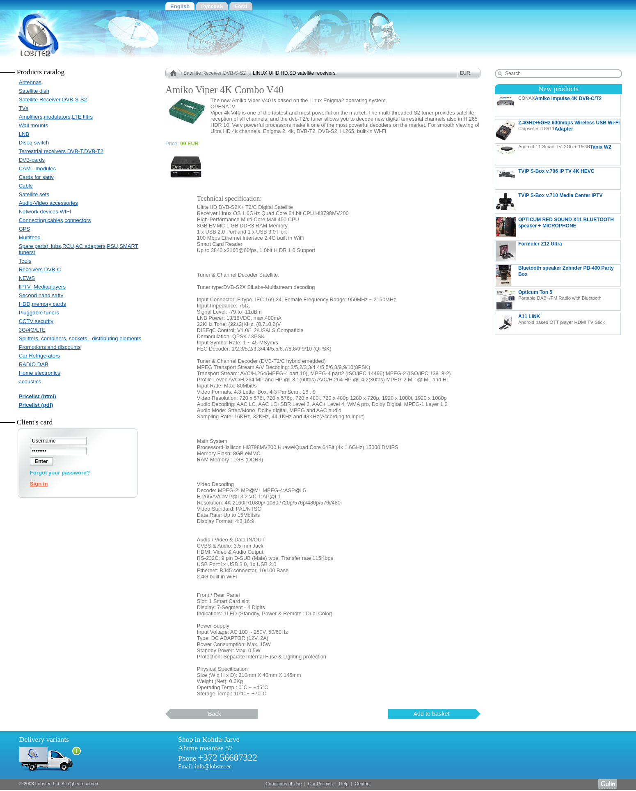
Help (343, 783)
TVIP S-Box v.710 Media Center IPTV (549, 203)
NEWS (27, 278)
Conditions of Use (283, 783)
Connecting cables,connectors (55, 220)
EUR (465, 73)
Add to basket (431, 714)
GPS (24, 229)
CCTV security (36, 321)
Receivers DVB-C (40, 269)
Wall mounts (33, 125)
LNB (24, 134)
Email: (204, 766)
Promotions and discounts (50, 347)
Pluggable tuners (39, 313)
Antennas (30, 82)
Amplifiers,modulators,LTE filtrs (56, 117)
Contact (363, 783)
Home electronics (39, 373)
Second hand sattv (41, 295)
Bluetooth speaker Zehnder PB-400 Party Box (555, 275)
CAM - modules (37, 168)
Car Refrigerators (39, 356)
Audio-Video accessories (48, 203)
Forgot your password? (60, 473)
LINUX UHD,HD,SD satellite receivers (294, 73)
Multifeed (30, 237)
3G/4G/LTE (32, 330)
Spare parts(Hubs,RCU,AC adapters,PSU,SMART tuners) (78, 249)
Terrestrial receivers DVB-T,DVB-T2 (61, 151)
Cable (26, 186)
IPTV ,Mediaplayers (42, 287)
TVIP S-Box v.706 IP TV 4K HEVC (558, 178)
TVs (23, 108)
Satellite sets (34, 194)
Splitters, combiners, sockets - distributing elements (80, 338)
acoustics (30, 381)
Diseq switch (34, 143)
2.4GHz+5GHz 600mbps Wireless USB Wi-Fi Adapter (558, 130)
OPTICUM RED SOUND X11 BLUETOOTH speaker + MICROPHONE (555, 227)
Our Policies (320, 783)
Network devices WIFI (45, 212)
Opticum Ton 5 (549, 299)
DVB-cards (32, 160)
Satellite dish (34, 91)
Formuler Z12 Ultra (558, 251)
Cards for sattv (36, 177)
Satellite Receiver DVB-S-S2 (53, 99)
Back (214, 714)
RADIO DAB (33, 364)
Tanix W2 (553, 154)
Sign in (39, 484)
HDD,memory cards (42, 304)
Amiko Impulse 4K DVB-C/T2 (549, 106)
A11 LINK (550, 324)
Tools (25, 261)
